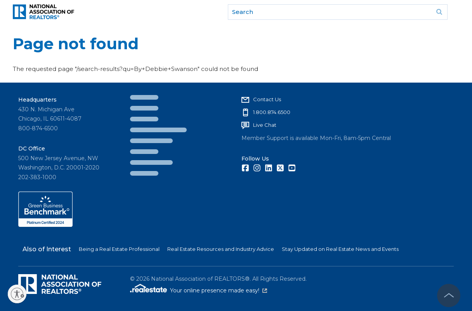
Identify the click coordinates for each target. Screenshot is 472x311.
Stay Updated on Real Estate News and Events (340, 249)
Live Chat (264, 125)
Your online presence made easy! (218, 290)
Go (439, 12)
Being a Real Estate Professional (119, 249)
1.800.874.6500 (271, 112)
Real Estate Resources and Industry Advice (220, 249)
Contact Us (267, 99)
